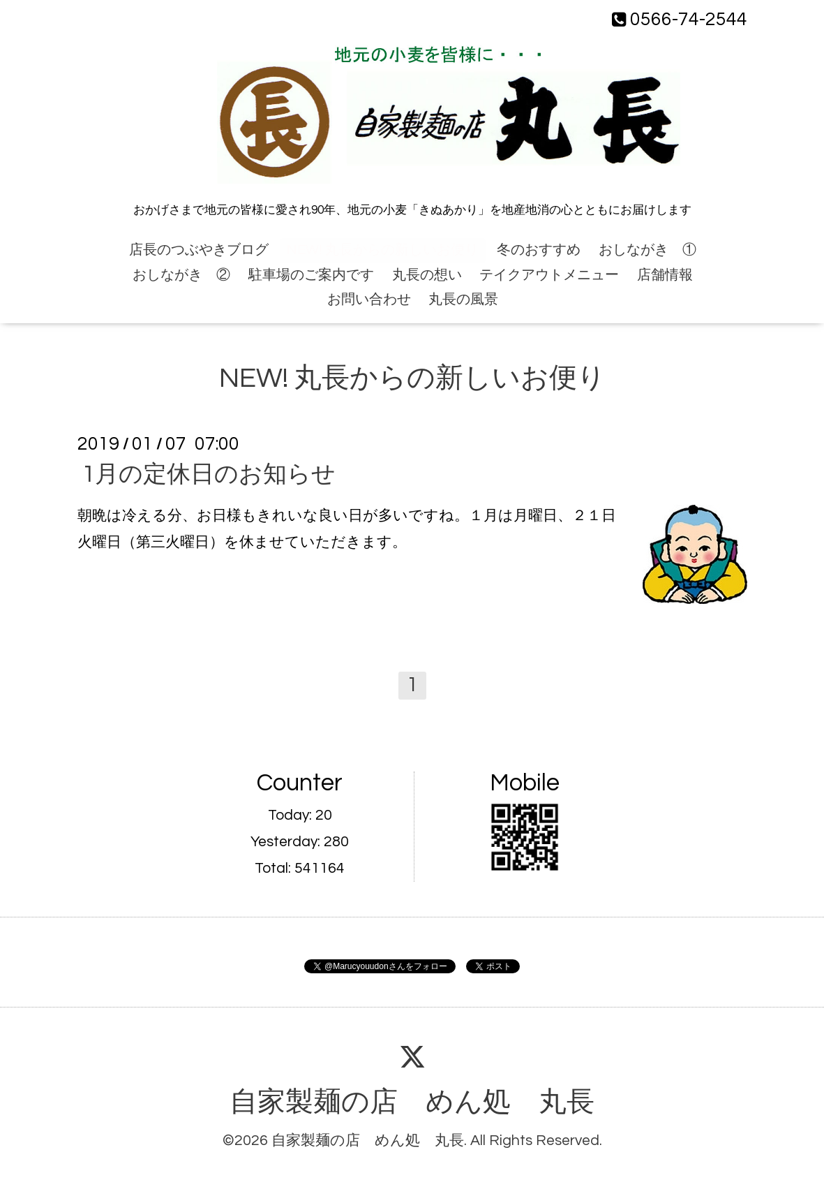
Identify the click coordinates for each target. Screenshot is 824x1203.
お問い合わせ (369, 300)
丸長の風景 (463, 300)
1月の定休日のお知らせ (209, 474)
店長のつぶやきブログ (199, 250)
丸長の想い (427, 275)
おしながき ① (647, 250)
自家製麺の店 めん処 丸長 (412, 1102)
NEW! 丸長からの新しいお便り (383, 250)
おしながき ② (181, 275)
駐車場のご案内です (311, 275)
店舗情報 (665, 275)
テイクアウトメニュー (549, 275)
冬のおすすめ (538, 250)
